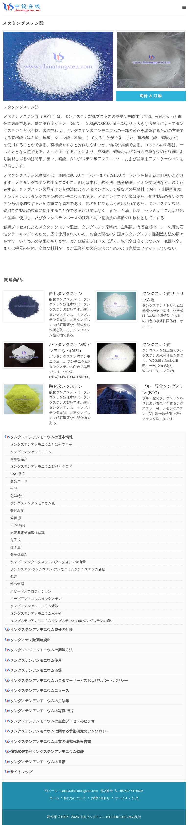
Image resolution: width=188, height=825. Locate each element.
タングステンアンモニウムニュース (37, 690)
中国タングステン (92, 817)
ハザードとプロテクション (30, 591)
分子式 (15, 540)
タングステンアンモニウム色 (32, 503)
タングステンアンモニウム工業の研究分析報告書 (48, 741)
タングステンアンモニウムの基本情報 (39, 437)
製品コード (18, 481)
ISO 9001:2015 (117, 817)
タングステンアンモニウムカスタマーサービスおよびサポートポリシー (66, 680)
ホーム (54, 798)
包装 (13, 577)
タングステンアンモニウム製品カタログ (41, 466)
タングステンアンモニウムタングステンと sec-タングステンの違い (62, 621)
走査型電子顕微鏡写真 (27, 533)
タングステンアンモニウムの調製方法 (39, 650)
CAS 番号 (17, 474)
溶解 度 (16, 518)
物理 (13, 488)
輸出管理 (17, 584)
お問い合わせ (100, 798)
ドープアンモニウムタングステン (36, 599)
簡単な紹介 (18, 459)
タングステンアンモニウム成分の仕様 (39, 629)
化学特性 (17, 496)
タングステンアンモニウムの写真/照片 (39, 711)
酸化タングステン (65, 293)
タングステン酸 (156, 344)
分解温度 (17, 510)
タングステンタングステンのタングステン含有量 (48, 562)
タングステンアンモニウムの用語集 (37, 701)
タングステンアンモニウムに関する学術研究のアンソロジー (57, 731)
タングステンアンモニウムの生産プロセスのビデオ (50, 721)
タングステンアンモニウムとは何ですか (41, 444)
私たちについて (75, 798)
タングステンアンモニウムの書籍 (35, 762)
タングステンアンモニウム (30, 452)
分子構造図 (18, 555)
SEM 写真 (17, 525)
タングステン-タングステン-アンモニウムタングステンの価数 (57, 569)
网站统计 (135, 817)
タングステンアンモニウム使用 (33, 660)
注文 (135, 798)
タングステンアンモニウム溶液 (34, 606)
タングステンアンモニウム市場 (33, 670)
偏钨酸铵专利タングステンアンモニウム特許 (44, 751)
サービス (121, 798)
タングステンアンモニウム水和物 (36, 613)
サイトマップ (18, 772)
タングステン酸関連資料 (28, 640)
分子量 (15, 547)
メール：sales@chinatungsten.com (71, 791)
